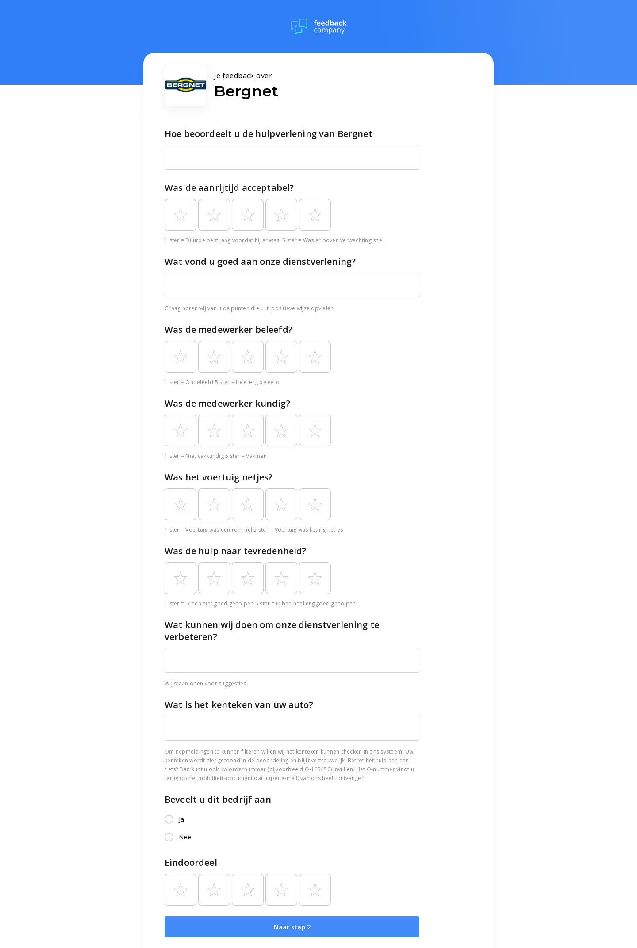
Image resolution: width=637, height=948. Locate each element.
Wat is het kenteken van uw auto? (239, 705)
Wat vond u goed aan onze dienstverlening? (260, 261)
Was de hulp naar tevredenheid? (236, 551)
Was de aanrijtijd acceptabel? (229, 188)
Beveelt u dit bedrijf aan (218, 799)
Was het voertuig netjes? (219, 477)
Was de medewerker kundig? (227, 403)
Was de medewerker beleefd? (228, 329)
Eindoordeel (191, 862)
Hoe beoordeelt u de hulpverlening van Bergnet (268, 134)
